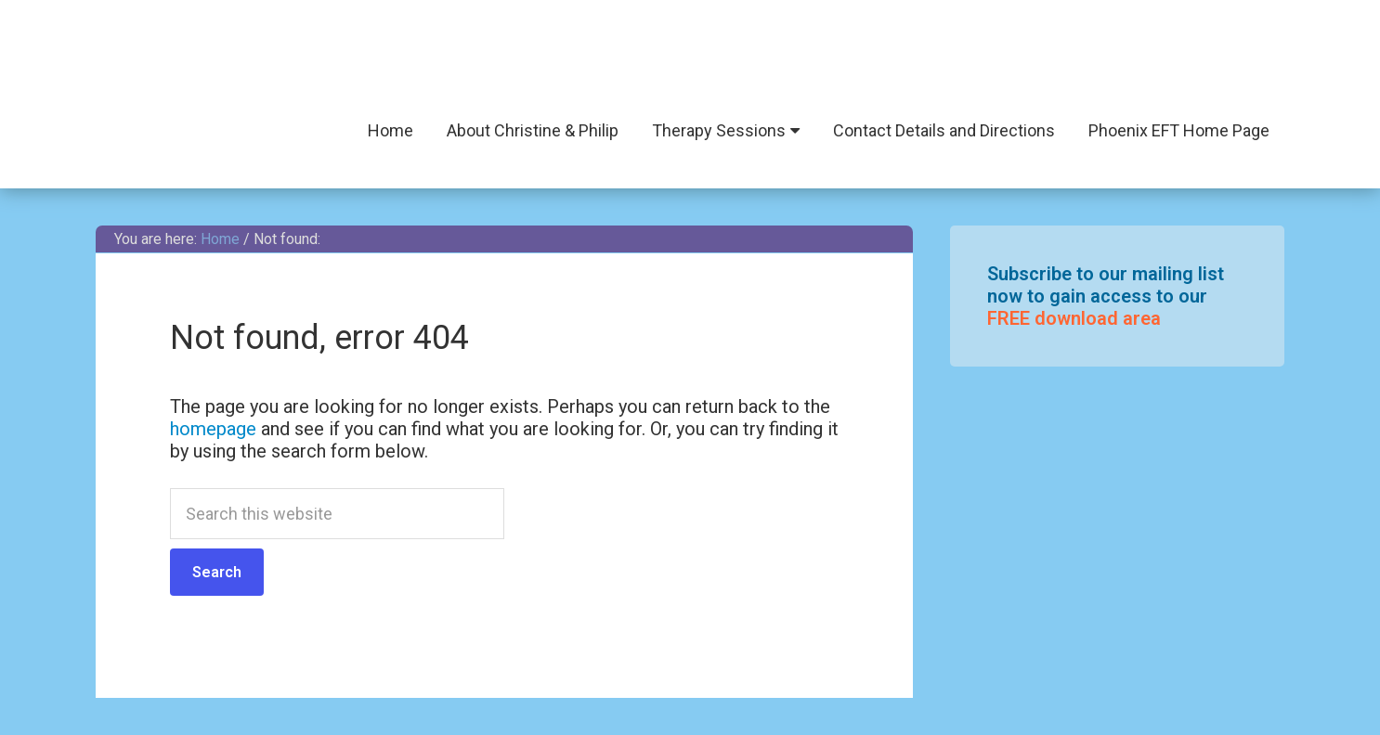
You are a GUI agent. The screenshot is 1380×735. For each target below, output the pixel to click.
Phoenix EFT (690, 56)
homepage (213, 429)
